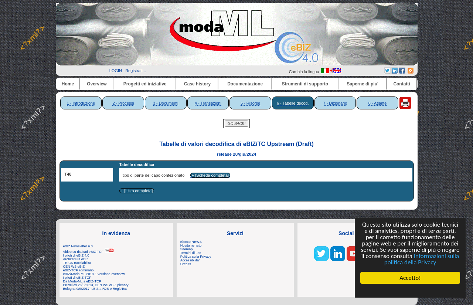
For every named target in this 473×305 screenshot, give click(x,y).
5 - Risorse (250, 103)
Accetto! (410, 278)
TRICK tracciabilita (77, 263)
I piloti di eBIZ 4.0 (76, 255)
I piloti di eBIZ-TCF (77, 277)
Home (68, 84)
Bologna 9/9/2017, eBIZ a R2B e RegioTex (95, 289)
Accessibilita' (190, 260)
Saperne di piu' (362, 84)
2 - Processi (123, 103)
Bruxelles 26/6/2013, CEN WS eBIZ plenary (96, 285)
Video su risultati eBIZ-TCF (88, 252)
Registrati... (135, 70)
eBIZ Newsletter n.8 (78, 246)
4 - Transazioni (208, 103)
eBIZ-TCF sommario (78, 270)
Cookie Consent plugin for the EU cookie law (410, 291)
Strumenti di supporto (305, 84)
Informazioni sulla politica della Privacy (421, 259)
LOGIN (115, 70)
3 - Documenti (165, 103)
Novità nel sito (191, 245)
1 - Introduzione (81, 103)
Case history (197, 84)
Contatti (401, 84)
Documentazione (245, 84)
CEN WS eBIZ (74, 266)
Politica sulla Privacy (195, 256)
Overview (96, 84)
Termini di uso (190, 253)
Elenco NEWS (191, 242)
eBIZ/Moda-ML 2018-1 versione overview (94, 274)
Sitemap (186, 249)
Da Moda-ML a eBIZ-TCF (82, 281)
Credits (185, 264)
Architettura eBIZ (76, 259)
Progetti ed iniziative (145, 84)
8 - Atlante (377, 103)
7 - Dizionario (335, 103)
